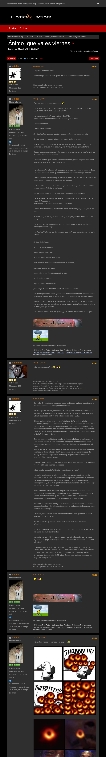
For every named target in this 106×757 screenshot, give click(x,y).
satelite (15, 66)
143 (36, 58)
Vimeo (52, 352)
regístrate (61, 4)
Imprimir (94, 58)
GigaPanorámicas (72, 352)
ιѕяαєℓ (61, 37)
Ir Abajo (11, 58)
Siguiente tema (91, 51)
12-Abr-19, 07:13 (39, 637)
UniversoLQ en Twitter (42, 350)
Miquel (15, 99)
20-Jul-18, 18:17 (38, 66)
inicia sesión (50, 4)
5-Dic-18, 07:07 (38, 574)
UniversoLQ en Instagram (81, 350)
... (30, 58)
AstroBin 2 (45, 352)
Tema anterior (76, 51)
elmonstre (17, 363)
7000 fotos (60, 352)
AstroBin (37, 352)
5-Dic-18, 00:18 (38, 398)
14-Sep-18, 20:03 (39, 99)
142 (32, 58)
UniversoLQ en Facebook (61, 350)
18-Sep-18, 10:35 (39, 362)
